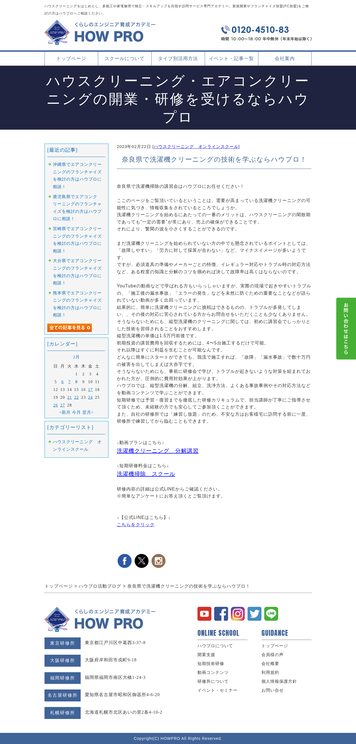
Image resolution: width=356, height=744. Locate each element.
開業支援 (206, 654)
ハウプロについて (215, 646)
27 (62, 405)
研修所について (213, 681)
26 (55, 405)
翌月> (88, 412)
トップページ (71, 58)
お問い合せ (272, 690)
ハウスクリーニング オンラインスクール (196, 146)
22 (76, 397)
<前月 (65, 412)
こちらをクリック (136, 524)
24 (90, 397)
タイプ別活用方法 (178, 61)
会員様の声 (272, 654)
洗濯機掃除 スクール (146, 474)
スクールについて (124, 61)
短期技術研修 (210, 663)
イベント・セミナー (217, 690)
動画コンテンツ (213, 672)
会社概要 (270, 663)
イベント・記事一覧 (231, 58)
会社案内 (285, 61)
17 (90, 389)
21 (69, 397)
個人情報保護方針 (279, 681)
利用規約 (270, 672)
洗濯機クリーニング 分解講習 (158, 451)
